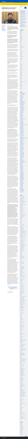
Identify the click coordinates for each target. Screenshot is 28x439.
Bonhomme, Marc (22, 102)
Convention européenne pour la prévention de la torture (23, 232)
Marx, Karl (21, 141)
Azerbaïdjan (21, 37)
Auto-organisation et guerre (23, 215)
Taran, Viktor (21, 181)
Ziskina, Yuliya (21, 191)
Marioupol (21, 333)
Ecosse (21, 48)
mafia (20, 331)
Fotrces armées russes (22, 286)
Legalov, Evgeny (21, 138)
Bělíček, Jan (21, 100)
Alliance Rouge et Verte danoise (23, 201)
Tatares (21, 404)
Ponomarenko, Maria (22, 160)
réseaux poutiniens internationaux (22, 378)
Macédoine (21, 68)
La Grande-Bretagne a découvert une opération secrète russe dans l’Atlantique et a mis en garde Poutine (23, 25)
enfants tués (21, 273)
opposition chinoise (22, 358)
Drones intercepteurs (22, 266)
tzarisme (21, 413)
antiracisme (21, 206)
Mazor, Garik (21, 142)
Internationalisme (22, 308)
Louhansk (21, 330)
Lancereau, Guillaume (22, 135)
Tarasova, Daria (21, 182)
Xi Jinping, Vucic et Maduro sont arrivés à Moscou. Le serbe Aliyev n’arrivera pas (4, 26)
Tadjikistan (21, 84)
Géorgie (21, 295)
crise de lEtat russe (22, 246)
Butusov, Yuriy (21, 106)
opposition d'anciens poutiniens (23, 359)
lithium (21, 328)
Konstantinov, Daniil (22, 129)
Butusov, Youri (21, 105)
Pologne (21, 76)
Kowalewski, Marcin (22, 130)
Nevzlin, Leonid (21, 149)
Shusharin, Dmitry (22, 174)
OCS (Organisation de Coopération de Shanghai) (22, 354)
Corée (20, 43)
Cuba (20, 44)
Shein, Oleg (21, 171)
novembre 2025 (21, 427)
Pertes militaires (21, 366)
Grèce (20, 57)
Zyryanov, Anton (21, 192)
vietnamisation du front (22, 417)
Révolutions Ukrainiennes (22, 386)
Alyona (21, 95)
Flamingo (21, 284)
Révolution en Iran (22, 383)
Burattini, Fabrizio (22, 104)
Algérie (21, 34)
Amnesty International (22, 202)
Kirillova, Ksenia (21, 125)
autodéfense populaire (22, 216)
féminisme (21, 282)
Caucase (21, 223)
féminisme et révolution (22, 283)
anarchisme (21, 203)
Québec (21, 77)
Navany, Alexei (21, 147)
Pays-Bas (21, 75)
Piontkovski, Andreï (22, 156)
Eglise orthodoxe (21, 271)
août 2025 (21, 430)
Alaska (20, 33)
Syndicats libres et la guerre (22, 403)
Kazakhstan (21, 64)
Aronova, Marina (21, 97)
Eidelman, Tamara (22, 115)
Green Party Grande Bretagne (23, 296)
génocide (21, 294)
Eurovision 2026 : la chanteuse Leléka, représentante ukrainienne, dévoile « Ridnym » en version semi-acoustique (23, 13)
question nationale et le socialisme (22, 375)
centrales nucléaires (22, 224)
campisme (21, 222)
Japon (20, 63)
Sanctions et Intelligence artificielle (22, 391)
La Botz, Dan (21, 134)
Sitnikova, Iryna (21, 176)
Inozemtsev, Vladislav (22, 123)
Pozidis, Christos (21, 162)
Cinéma (21, 225)
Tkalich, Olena (21, 184)
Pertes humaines (21, 365)
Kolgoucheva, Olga (22, 128)
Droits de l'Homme (22, 262)
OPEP (20, 357)
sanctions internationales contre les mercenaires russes (23, 392)
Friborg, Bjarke (21, 119)
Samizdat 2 (4, 1)
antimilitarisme (21, 205)
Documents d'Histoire (22, 47)
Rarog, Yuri (21, 164)
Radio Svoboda (21, 376)
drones (21, 265)
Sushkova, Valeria (22, 180)
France (21, 55)
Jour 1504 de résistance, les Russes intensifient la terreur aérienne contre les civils (23, 16)
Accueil (3, 4)
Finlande (21, 54)
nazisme (21, 351)
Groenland (21, 58)
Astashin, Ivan (21, 98)
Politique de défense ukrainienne (22, 371)
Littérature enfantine (22, 329)
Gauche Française (22, 292)
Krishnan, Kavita (21, 131)
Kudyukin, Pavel (21, 132)
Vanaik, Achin (21, 187)
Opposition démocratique (22, 360)
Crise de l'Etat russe (22, 244)
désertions (21, 254)
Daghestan (21, 45)
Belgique (21, 38)
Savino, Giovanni (21, 169)
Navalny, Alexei (21, 146)
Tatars (20, 405)
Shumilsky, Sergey (22, 173)
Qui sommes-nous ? (7, 4)
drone (20, 264)
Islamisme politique (22, 310)
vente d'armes (21, 416)
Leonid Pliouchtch (22, 323)
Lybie (20, 67)
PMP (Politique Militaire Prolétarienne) (22, 368)
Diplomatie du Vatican (22, 256)
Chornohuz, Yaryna (22, 108)
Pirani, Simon (21, 158)
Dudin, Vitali (21, 113)
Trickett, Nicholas (22, 185)
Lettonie (21, 65)
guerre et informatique (22, 301)
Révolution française (22, 384)
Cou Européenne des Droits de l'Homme (23, 235)
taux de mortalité (21, 407)
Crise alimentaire (21, 242)
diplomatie (21, 255)
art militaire (21, 211)
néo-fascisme (21, 352)
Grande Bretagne (21, 56)
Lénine (20, 322)
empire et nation (21, 272)
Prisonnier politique (22, 373)
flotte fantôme (21, 285)
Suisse (20, 83)
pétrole (21, 367)
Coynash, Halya (21, 111)
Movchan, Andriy (21, 144)
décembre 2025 (21, 426)
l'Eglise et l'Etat (21, 319)
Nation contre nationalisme (22, 348)
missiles (21, 343)
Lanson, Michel (21, 136)
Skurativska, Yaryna (22, 177)
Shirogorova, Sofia (22, 172)
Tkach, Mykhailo (21, 183)
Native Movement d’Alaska (22, 349)
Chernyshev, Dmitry (22, 107)
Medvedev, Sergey (22, 143)
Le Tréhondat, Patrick (22, 137)
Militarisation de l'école (22, 339)
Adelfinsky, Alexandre (22, 94)
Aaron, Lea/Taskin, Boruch (22, 93)
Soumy (21, 397)
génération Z (21, 293)
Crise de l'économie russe (22, 243)
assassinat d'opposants (22, 212)
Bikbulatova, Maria (22, 101)
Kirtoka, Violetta (21, 126)
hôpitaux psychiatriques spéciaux (22, 303)
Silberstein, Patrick (22, 175)
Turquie (21, 87)
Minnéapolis (21, 342)
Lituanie (21, 66)
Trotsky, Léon (21, 186)
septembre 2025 (21, 429)
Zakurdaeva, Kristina (22, 190)
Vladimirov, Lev (21, 188)
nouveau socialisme (22, 353)
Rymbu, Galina (21, 166)
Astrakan (21, 213)
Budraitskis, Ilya (21, 103)
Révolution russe (21, 385)
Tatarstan (21, 406)
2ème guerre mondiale (22, 196)
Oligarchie (21, 355)
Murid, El (21, 145)
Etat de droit (21, 276)
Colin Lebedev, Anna (22, 109)
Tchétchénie (21, 86)
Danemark (21, 46)
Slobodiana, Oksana (22, 178)
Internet (21, 309)
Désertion (21, 252)
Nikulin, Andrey (21, 150)
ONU (20, 356)
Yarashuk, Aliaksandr (22, 189)
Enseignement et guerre (22, 275)
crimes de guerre (21, 241)
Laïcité (20, 320)
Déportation (21, 251)
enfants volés (21, 274)
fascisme (21, 281)
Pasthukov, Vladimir (22, 152)
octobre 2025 (21, 428)
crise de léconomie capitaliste (23, 245)
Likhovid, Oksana (21, 139)
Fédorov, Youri (21, 117)
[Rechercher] (25, 8)
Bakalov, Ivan (21, 99)
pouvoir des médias (22, 372)
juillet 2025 (21, 431)
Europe (21, 53)
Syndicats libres (21, 402)
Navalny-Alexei (21, 350)
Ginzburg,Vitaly (21, 121)
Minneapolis (21, 341)
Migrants (21, 338)
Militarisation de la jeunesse (23, 340)
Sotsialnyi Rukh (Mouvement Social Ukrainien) (23, 396)
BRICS (20, 221)
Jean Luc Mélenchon (22, 312)
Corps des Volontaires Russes (23, 233)
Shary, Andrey (21, 170)
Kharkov (21, 313)
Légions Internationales (22, 321)
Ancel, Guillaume (21, 96)
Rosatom (21, 387)
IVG (20, 311)
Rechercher (21, 6)
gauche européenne (22, 291)
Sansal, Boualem (21, 168)
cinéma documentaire (22, 226)
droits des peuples (22, 263)
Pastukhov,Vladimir (22, 154)
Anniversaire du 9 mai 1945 (22, 204)
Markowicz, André (22, 140)
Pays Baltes (21, 74)
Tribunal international (22, 412)
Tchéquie (21, 85)
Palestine (21, 73)
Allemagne (21, 35)
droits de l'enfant (21, 261)
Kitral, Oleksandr (21, 127)
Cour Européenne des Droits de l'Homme (23, 236)
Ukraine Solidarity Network (22, 414)
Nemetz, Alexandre (22, 148)
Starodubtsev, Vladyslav (22, 179)
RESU (20, 382)
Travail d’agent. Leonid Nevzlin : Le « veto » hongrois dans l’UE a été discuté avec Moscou (23, 19)
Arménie (21, 36)
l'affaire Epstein (21, 318)
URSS (20, 415)
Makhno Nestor (21, 332)
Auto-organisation (22, 214)
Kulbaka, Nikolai (21, 133)
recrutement (21, 377)
